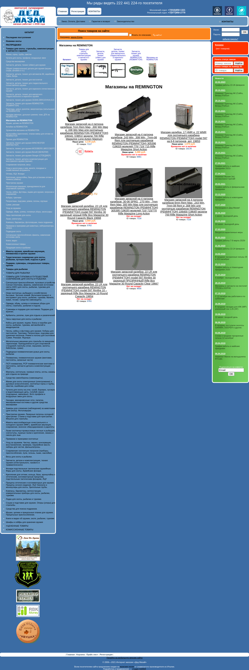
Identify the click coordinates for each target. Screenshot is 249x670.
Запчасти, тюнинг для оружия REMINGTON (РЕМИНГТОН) (136, 55)
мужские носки (127, 667)
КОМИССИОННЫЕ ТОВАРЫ (19, 529)
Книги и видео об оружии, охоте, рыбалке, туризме (30, 518)
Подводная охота (13, 231)
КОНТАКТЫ (94, 11)
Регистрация (77, 11)
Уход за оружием (13, 208)
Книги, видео (11, 241)
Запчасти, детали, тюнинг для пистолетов (24, 80)
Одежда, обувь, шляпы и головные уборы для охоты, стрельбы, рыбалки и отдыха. (28, 304)
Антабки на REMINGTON (16, 127)
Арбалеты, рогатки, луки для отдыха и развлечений (30, 315)
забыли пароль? (230, 39)
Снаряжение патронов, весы (18, 165)
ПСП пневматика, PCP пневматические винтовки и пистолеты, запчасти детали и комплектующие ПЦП (30, 366)
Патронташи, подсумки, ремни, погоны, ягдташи (27, 201)
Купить (89, 151)
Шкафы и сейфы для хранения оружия (24, 522)
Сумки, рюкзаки (12, 205)
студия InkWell (139, 669)
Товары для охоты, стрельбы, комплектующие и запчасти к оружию (84, 54)
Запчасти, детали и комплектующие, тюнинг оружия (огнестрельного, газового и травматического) (27, 462)
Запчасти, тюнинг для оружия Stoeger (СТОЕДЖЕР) (28, 156)
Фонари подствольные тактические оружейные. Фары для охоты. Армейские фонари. (28, 469)
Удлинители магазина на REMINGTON (22, 130)
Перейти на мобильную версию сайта (125, 658)
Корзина (80, 654)
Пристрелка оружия (14, 183)
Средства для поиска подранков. (21, 509)
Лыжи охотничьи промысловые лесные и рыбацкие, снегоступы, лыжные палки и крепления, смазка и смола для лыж (30, 432)
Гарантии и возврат (101, 21)
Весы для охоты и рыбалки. (19, 457)
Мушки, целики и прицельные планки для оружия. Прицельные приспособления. (29, 513)
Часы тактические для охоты (18, 215)
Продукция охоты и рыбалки (18, 248)
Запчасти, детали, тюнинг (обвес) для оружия (25, 65)
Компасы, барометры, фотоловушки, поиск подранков (29, 222)
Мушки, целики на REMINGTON (19, 123)
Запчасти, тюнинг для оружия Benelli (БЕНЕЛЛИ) (27, 152)
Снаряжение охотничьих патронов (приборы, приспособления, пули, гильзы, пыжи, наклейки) (29, 452)
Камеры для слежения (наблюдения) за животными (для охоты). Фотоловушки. (30, 409)
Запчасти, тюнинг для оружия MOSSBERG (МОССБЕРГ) (30, 149)
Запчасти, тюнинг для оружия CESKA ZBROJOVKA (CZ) (30, 100)
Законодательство (125, 21)
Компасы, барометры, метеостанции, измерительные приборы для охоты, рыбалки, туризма (28, 493)
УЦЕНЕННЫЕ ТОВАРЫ (17, 526)
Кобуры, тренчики (13, 198)
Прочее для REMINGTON (17, 139)
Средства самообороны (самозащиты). (24, 378)
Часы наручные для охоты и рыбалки (23, 319)
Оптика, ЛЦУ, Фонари (15, 174)
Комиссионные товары (16, 244)
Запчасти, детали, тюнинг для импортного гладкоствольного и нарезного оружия (24, 95)
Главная (63, 11)
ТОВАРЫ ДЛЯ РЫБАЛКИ (18, 273)
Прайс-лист (92, 654)
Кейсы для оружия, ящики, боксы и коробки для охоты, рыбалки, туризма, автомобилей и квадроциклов (28, 325)
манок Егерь (77, 37)
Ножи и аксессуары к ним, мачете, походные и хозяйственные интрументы (26, 169)
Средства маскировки (15, 61)
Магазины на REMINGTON (152, 59)
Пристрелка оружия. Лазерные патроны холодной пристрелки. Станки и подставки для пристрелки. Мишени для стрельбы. (29, 416)
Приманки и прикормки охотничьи (22, 439)
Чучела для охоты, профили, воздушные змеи (26, 58)
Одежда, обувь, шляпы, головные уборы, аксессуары (29, 212)
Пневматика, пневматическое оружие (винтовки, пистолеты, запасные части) (29, 359)
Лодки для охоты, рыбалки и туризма (23, 499)
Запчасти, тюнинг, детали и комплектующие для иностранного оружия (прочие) (27, 160)
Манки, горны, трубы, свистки (18, 54)
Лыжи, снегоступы (14, 219)
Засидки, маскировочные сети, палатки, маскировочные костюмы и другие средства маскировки (27, 402)
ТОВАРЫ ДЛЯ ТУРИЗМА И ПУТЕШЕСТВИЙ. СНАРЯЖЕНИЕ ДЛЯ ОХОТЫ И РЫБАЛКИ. (27, 277)
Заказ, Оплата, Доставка (73, 21)
